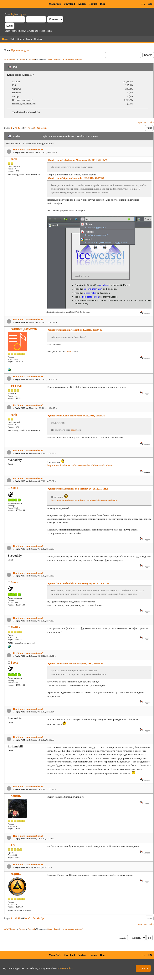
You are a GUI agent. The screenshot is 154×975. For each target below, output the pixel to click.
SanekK (16, 795)
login (13, 14)
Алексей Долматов (24, 328)
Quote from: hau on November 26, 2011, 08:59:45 (75, 329)
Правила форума (20, 50)
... (14, 128)
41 (16, 128)
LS (13, 845)
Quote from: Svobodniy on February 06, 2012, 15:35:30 (78, 583)
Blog (102, 3)
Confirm (143, 968)
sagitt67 (16, 874)
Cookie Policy (66, 968)
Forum (93, 3)
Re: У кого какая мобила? (28, 149)
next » (151, 122)
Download (69, 3)
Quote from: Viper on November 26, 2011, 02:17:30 (76, 178)
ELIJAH (17, 386)
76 (34, 128)
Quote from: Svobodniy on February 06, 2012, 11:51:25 (78, 488)
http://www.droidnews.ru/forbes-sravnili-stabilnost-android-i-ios (80, 465)
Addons (82, 3)
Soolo (50, 59)
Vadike (15, 627)
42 (19, 128)
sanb (14, 159)
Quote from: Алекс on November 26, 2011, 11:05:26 (76, 415)
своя (69, 351)
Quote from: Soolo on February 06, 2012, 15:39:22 (75, 663)
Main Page (55, 3)
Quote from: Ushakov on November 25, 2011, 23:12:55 (77, 159)
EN (150, 3)
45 (29, 128)
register (22, 14)
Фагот (56, 59)
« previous (142, 122)
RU (143, 3)
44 (26, 128)
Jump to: (123, 938)
